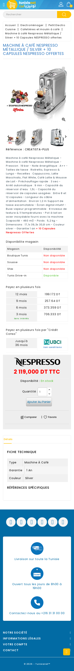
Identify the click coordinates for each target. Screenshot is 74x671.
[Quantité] (42, 392)
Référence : (15, 149)
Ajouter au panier (39, 402)
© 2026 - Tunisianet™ (37, 664)
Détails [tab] (8, 439)
